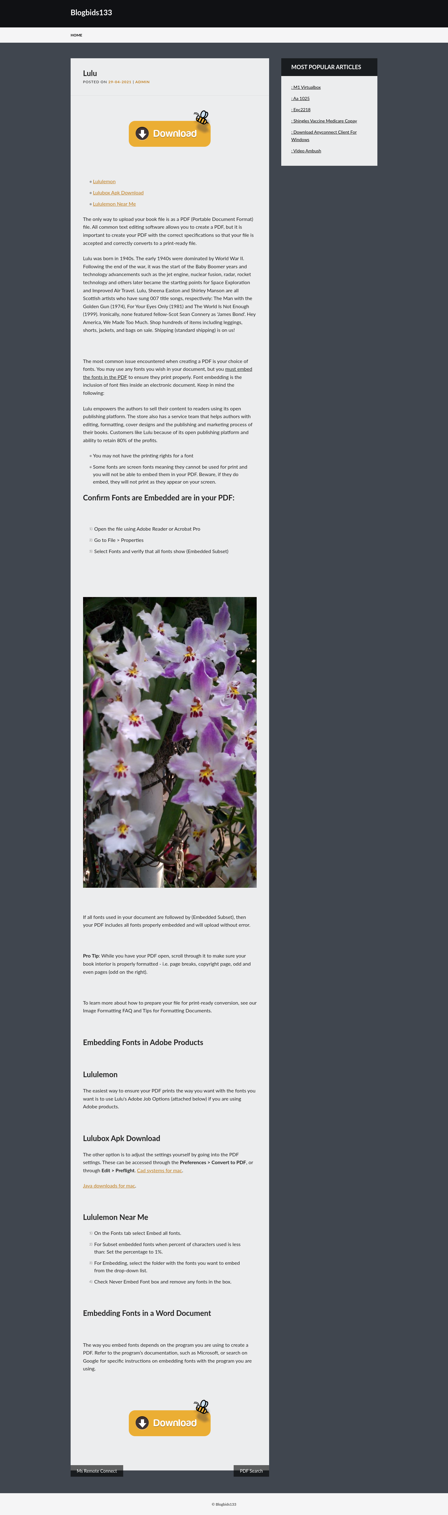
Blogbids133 (91, 12)
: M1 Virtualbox (306, 87)
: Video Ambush (306, 150)
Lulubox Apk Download (118, 192)
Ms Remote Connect (97, 1471)
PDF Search (251, 1471)
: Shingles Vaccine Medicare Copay (324, 120)
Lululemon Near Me (114, 204)
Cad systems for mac (159, 1170)
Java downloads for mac (109, 1185)
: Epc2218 (300, 109)
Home (76, 35)
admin (142, 81)
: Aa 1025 (300, 98)
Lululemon (104, 181)
